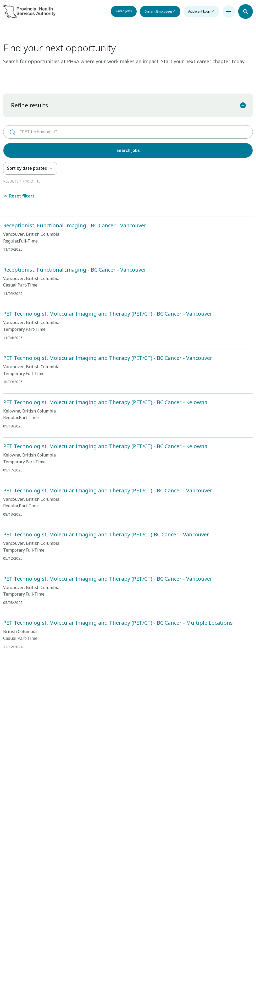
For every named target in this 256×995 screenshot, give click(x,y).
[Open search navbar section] (245, 11)
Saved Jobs (123, 11)
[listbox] (30, 168)
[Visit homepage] (29, 11)
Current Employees (158, 11)
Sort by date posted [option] (27, 168)
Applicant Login (200, 11)
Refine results (128, 105)
